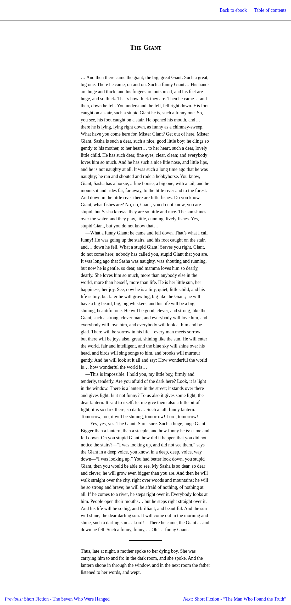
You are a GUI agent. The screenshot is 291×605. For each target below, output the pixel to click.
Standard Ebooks (28, 10)
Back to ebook (233, 10)
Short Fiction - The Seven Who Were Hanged (57, 599)
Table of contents (270, 10)
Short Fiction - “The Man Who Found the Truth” (234, 599)
